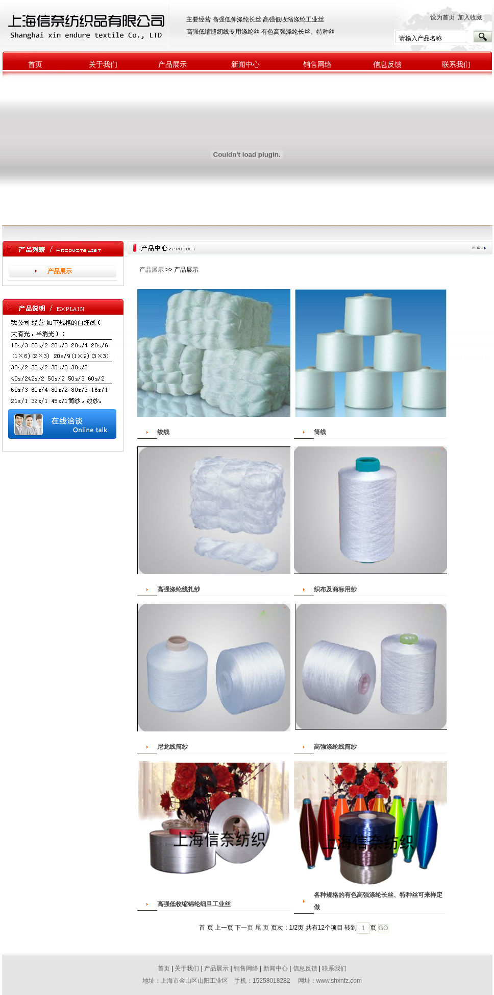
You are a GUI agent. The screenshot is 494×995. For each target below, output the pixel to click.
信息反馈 (387, 64)
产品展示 (172, 64)
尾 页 (262, 927)
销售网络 (317, 64)
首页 (35, 64)
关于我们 (103, 64)
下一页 (244, 927)
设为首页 (442, 17)
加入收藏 (472, 17)
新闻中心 (245, 64)
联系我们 (456, 64)
